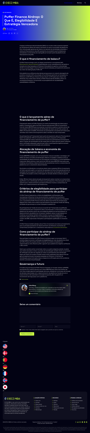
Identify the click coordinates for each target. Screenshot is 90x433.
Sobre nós (38, 400)
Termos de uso (75, 402)
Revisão (55, 409)
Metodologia (39, 409)
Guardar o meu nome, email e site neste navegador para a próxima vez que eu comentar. (42, 329)
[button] (85, 3)
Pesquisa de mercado (59, 408)
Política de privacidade (77, 400)
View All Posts (34, 293)
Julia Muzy (10, 28)
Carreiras (38, 408)
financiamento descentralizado (29, 64)
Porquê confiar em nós (41, 406)
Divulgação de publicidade (78, 408)
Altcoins (56, 404)
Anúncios (74, 409)
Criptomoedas (70, 3)
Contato (38, 402)
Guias (55, 402)
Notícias (79, 3)
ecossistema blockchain (60, 227)
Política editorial (75, 406)
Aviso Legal (74, 404)
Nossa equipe (39, 404)
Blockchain (56, 406)
